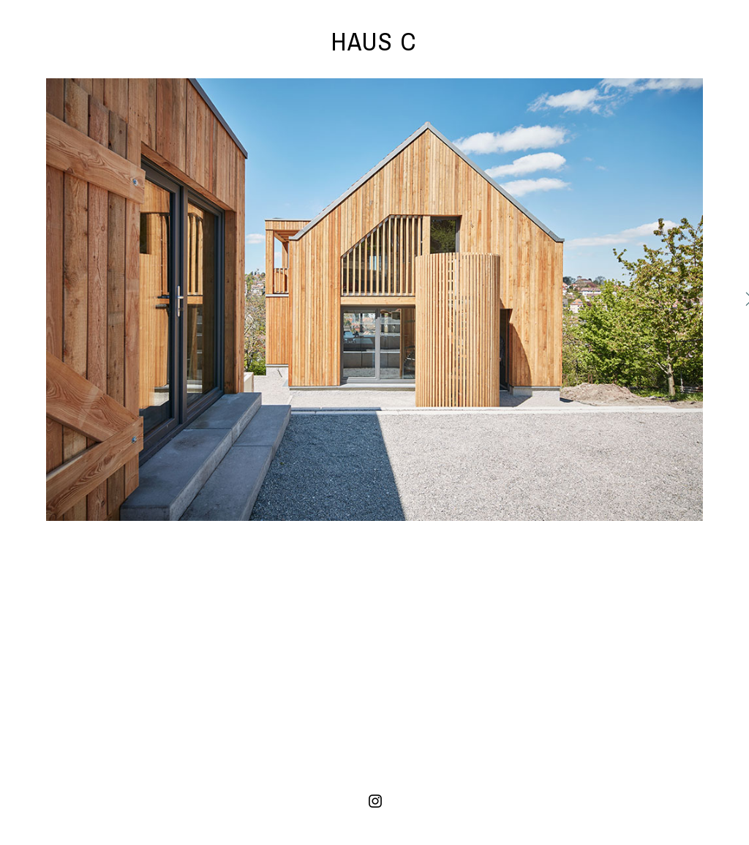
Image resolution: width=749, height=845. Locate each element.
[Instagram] (375, 801)
